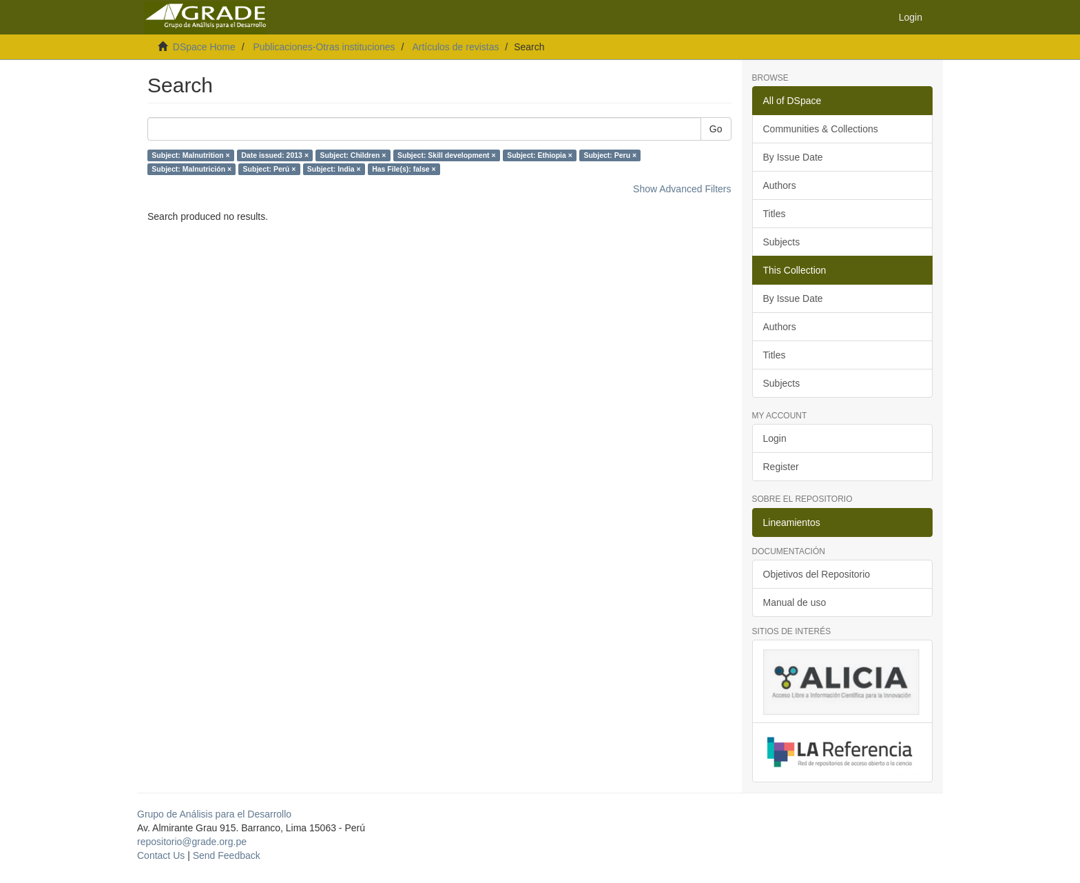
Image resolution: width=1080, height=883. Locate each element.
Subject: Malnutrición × (191, 169)
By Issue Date (793, 157)
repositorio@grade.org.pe (192, 841)
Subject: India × (334, 169)
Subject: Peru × (609, 155)
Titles (774, 213)
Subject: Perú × (269, 169)
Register (781, 466)
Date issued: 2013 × (275, 155)
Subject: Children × (353, 155)
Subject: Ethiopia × (539, 155)
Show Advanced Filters (682, 188)
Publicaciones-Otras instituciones (324, 46)
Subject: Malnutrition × (190, 155)
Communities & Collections (820, 128)
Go (716, 128)
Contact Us (161, 855)
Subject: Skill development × (446, 155)
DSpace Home (204, 46)
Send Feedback (226, 855)
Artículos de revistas (455, 46)
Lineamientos (791, 522)
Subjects (781, 241)
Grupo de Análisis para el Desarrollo (214, 814)
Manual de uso (795, 602)
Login (775, 438)
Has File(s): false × (404, 169)
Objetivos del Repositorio (817, 574)
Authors (779, 185)
